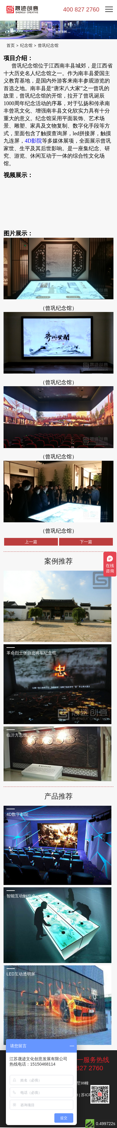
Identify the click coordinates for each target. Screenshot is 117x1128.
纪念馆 (27, 45)
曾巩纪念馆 (50, 45)
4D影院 (33, 141)
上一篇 (31, 542)
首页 (10, 45)
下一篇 (86, 542)
